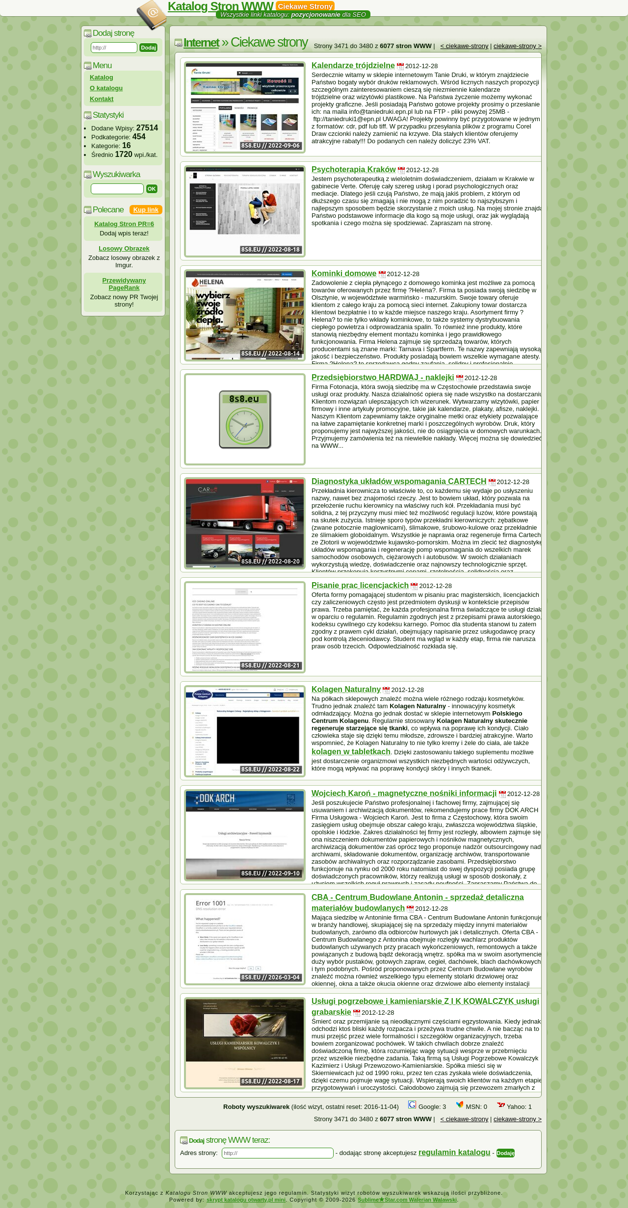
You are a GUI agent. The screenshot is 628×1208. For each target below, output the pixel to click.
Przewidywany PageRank (124, 284)
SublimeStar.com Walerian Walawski (407, 1200)
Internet (201, 42)
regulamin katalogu (455, 1152)
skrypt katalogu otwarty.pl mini (246, 1200)
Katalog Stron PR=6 (124, 224)
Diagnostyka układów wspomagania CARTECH (399, 481)
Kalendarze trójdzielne (353, 65)
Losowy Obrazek (124, 248)
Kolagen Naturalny (346, 689)
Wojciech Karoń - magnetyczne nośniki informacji (404, 793)
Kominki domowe (344, 273)
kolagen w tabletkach (351, 751)
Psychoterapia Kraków (354, 169)
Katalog (101, 77)
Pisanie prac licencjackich (360, 585)
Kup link (145, 209)
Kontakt (101, 99)
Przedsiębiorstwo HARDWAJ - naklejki (383, 377)
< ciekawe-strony (465, 46)
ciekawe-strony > (518, 46)
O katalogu (106, 88)
